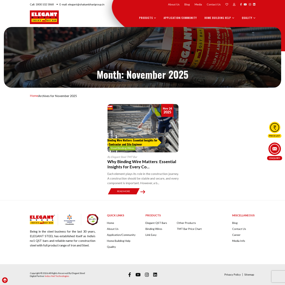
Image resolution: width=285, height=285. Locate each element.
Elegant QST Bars (156, 222)
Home (34, 96)
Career (236, 234)
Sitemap (249, 274)
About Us (174, 4)
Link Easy (150, 234)
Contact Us (214, 4)
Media (198, 4)
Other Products (186, 222)
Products (146, 18)
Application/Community (180, 18)
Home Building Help (217, 18)
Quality (247, 18)
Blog (187, 4)
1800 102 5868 (45, 4)
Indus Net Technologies (57, 275)
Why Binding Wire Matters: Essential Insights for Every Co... (142, 164)
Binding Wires (153, 228)
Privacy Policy (232, 274)
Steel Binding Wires (122, 148)
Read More (123, 191)
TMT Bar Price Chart (189, 228)
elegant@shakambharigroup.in (86, 4)
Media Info (238, 240)
